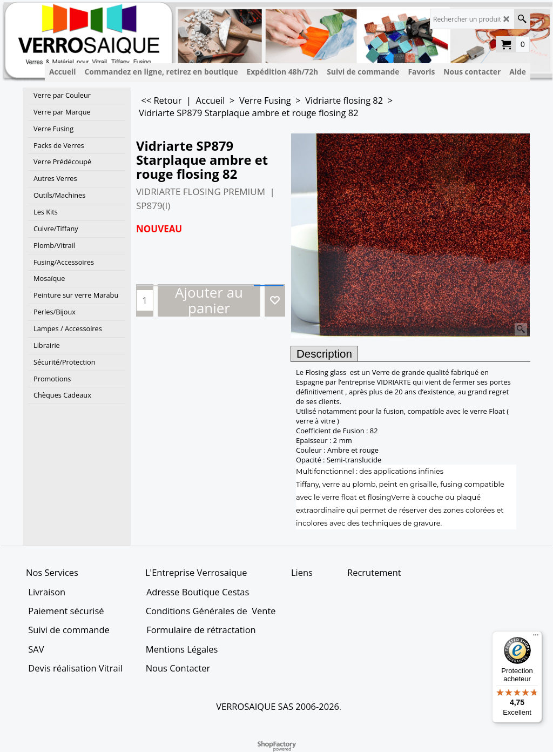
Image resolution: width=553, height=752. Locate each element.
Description (324, 353)
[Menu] (535, 637)
